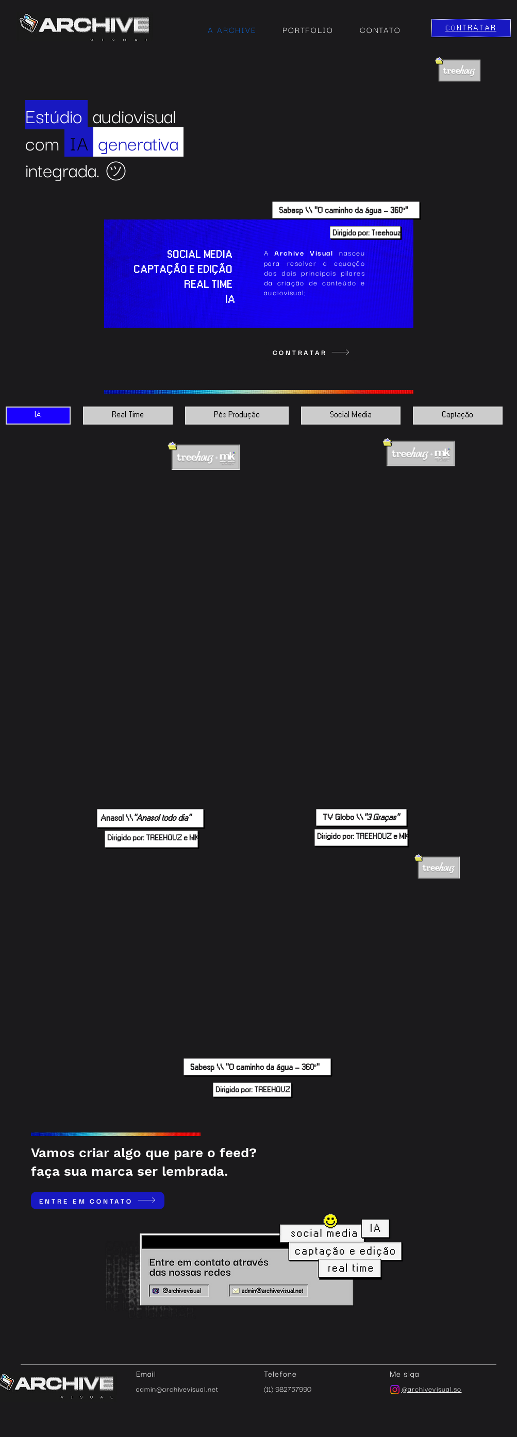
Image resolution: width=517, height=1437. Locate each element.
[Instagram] (395, 1389)
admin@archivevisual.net (177, 1388)
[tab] (38, 416)
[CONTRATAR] (471, 28)
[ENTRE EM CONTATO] (97, 1200)
